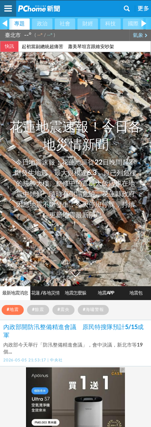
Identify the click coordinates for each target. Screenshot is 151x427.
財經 (87, 23)
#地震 (13, 310)
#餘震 (38, 310)
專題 (19, 23)
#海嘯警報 (93, 310)
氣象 (140, 35)
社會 (65, 23)
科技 (110, 23)
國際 (133, 23)
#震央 (63, 310)
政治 (42, 23)
